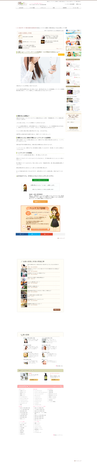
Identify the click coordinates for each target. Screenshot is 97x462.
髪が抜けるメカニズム (53, 395)
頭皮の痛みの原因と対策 (38, 418)
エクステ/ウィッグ (23, 403)
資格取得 (21, 432)
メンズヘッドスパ (37, 426)
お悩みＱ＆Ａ (22, 433)
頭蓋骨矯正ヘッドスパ (38, 429)
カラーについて (37, 395)
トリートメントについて (38, 393)
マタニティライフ (52, 398)
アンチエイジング (37, 401)
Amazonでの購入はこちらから (40, 180)
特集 (54, 7)
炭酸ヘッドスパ (37, 423)
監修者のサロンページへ (40, 201)
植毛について (45, 359)
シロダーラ (36, 430)
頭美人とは (78, 4)
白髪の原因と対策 (45, 352)
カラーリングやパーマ (24, 398)
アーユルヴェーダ (37, 432)
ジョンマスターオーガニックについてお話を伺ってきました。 (75, 75)
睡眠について (22, 393)
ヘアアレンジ (43, 7)
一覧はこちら (59, 48)
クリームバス (36, 424)
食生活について (23, 392)
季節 (21, 404)
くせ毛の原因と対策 (28, 352)
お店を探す (21, 7)
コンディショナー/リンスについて (40, 392)
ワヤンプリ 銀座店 (70, 88)
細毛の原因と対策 (27, 345)
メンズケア (36, 403)
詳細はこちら (77, 69)
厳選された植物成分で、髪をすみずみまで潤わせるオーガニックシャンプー (55, 377)
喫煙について (22, 395)
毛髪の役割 (51, 392)
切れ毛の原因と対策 (46, 345)
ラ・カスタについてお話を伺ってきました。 (75, 83)
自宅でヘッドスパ (23, 426)
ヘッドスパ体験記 (52, 401)
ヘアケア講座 (32, 7)
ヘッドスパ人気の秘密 (69, 4)
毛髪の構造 (51, 390)
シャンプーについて (38, 390)
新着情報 (65, 7)
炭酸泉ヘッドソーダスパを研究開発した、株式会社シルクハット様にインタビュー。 (75, 67)
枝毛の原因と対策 (27, 359)
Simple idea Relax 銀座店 (72, 96)
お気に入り (61, 54)
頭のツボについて (37, 419)
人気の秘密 (22, 427)
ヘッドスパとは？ (23, 423)
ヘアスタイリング (37, 404)
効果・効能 (22, 424)
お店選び (21, 429)
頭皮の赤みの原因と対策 (38, 416)
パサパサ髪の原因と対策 (24, 409)
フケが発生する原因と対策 (39, 409)
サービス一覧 (75, 7)
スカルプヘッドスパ (38, 427)
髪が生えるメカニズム (53, 393)
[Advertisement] (48, 18)
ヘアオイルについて (38, 398)
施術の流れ (22, 430)
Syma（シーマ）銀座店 (71, 104)
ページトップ (61, 238)
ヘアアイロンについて (24, 401)
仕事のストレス (23, 390)
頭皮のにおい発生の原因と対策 (40, 415)
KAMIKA (30, 373)
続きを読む (74, 94)
